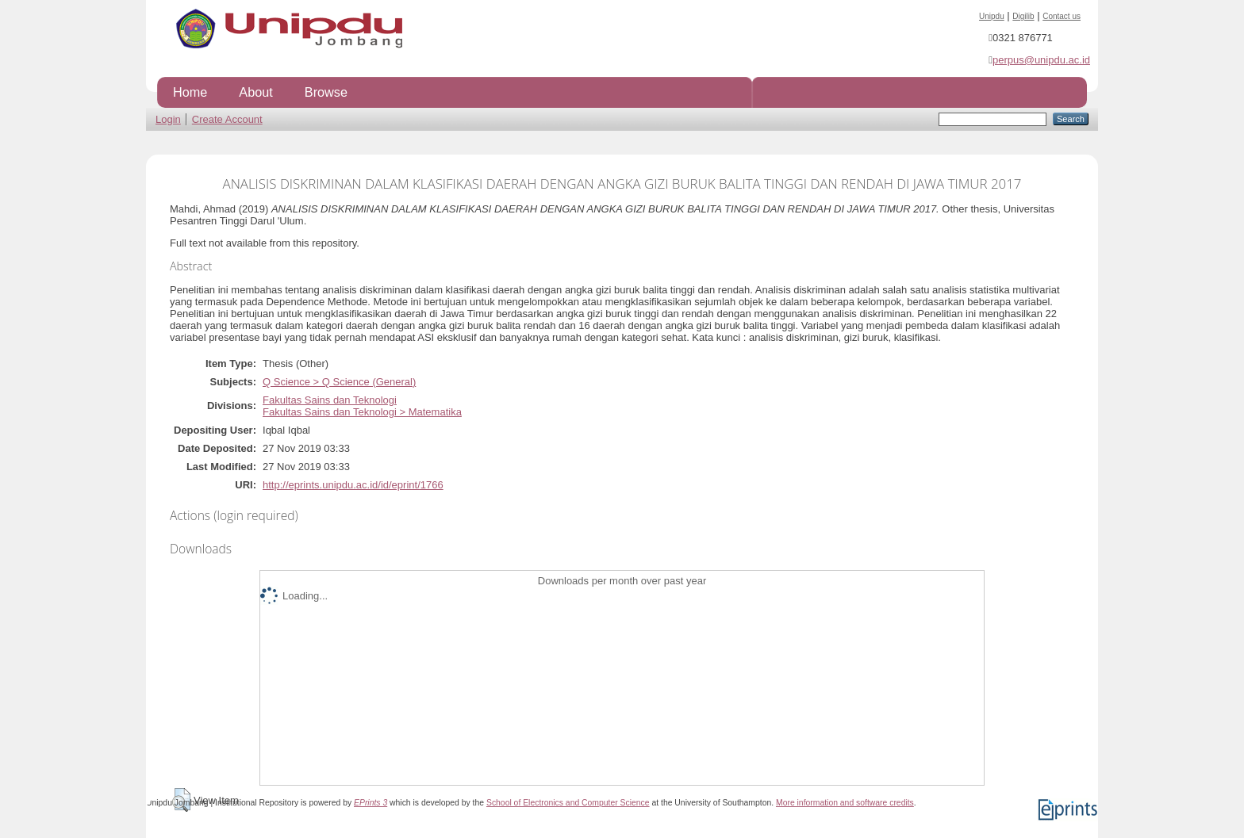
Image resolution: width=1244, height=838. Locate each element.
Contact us (1061, 16)
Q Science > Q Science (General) (339, 382)
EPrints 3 (370, 802)
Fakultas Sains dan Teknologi (330, 400)
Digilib (1023, 16)
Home (190, 92)
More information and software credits (845, 802)
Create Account (227, 119)
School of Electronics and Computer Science (568, 802)
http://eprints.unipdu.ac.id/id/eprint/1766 (353, 485)
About (255, 92)
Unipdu (991, 16)
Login (168, 119)
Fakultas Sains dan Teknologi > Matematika (362, 412)
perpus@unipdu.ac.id (1041, 60)
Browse (326, 92)
